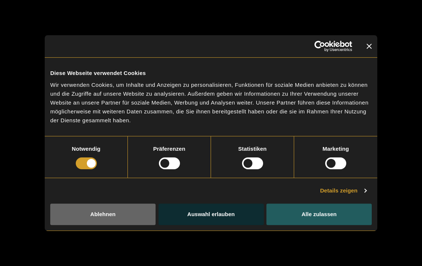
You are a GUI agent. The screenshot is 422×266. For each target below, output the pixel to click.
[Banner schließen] (369, 46)
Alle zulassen (319, 214)
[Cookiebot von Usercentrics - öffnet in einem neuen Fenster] (319, 46)
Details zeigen (338, 190)
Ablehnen (102, 214)
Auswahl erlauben (211, 214)
